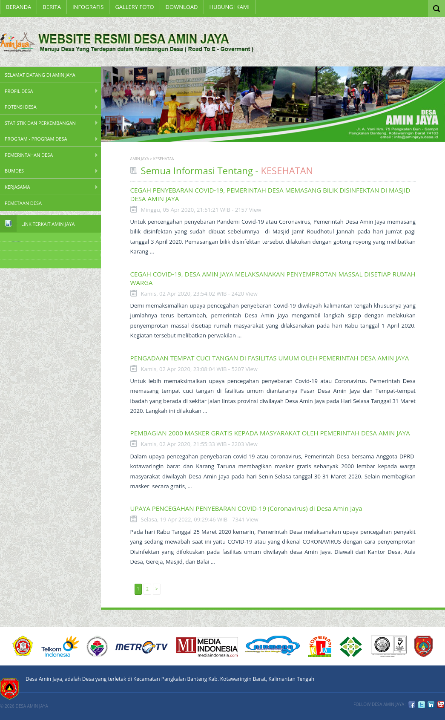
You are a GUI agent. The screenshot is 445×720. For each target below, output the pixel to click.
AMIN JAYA (139, 158)
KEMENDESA (97, 646)
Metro (142, 646)
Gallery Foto (134, 7)
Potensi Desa (21, 107)
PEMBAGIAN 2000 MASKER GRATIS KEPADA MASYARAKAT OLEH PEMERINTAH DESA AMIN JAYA (270, 433)
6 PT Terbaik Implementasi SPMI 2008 (351, 646)
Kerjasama (17, 187)
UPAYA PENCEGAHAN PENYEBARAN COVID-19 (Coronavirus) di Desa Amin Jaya (246, 508)
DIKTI (319, 646)
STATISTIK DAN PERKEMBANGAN (40, 123)
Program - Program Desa (36, 138)
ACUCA (23, 646)
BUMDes (14, 170)
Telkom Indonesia (60, 646)
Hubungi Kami (230, 7)
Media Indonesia (207, 646)
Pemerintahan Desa (29, 155)
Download (182, 7)
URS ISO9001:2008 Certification (389, 646)
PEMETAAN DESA (23, 203)
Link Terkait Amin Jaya (48, 224)
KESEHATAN (164, 158)
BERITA (52, 7)
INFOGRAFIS (87, 7)
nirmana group (272, 646)
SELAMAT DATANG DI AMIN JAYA (40, 75)
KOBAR (423, 646)
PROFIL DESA (19, 91)
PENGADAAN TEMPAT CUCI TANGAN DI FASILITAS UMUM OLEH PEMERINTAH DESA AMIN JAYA (269, 358)
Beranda (18, 7)
